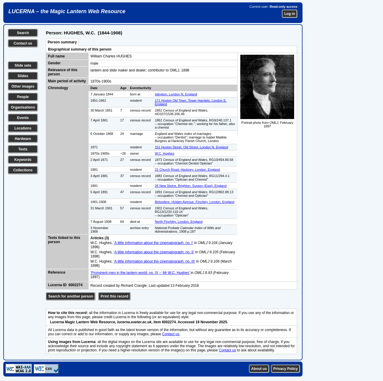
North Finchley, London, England (178, 221)
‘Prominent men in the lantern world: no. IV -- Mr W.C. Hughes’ (140, 273)
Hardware (23, 139)
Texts (22, 149)
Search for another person (70, 296)
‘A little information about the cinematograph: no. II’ (154, 252)
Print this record (114, 296)
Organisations (23, 107)
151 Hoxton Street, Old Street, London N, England (191, 147)
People (23, 97)
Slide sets (22, 65)
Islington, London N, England (176, 94)
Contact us (22, 43)
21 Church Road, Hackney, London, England (187, 169)
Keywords (22, 160)
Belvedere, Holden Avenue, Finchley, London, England (194, 202)
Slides (23, 76)
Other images (22, 86)
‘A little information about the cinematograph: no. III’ (154, 261)
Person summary (62, 42)
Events (23, 118)
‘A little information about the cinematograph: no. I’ (153, 243)
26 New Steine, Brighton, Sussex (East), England (191, 186)
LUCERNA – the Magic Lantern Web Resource (66, 11)
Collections (23, 170)
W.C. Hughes (164, 153)
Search (23, 33)
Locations (22, 128)
